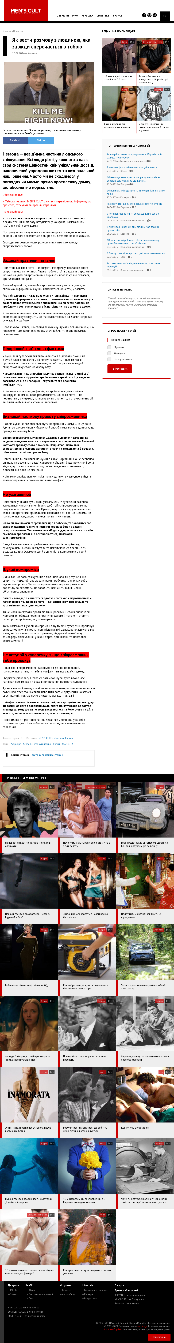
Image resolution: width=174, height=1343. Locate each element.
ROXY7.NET (130, 1295)
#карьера (15, 744)
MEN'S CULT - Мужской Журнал (56, 738)
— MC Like (13, 1290)
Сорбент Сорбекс (113, 1329)
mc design (142, 1326)
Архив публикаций (126, 1290)
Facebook (14, 140)
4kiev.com (127, 1303)
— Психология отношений (39, 1294)
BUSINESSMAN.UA (25, 1311)
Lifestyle (103, 15)
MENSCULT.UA (24, 1307)
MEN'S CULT (129, 1299)
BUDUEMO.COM (26, 1316)
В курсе (117, 15)
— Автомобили (67, 1294)
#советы (28, 744)
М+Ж (75, 15)
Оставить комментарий (47, 755)
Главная (7, 31)
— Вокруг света (89, 1298)
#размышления (42, 744)
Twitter (37, 140)
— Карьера (87, 1294)
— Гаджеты (65, 1290)
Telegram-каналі (15, 201)
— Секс (29, 1298)
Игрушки (87, 15)
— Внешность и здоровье (95, 1290)
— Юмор (30, 1290)
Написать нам (159, 1337)
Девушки (63, 15)
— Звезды (13, 1294)
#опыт (56, 744)
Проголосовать (119, 368)
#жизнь (66, 744)
